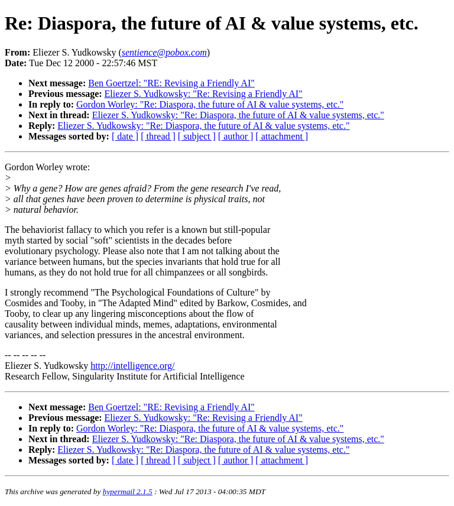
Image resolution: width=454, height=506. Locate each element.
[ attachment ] (281, 136)
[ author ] (236, 136)
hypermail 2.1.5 (128, 491)
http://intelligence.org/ (132, 366)
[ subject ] (197, 136)
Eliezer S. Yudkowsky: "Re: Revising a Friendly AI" (204, 94)
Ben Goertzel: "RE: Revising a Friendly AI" (171, 83)
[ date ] (125, 136)
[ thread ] (158, 136)
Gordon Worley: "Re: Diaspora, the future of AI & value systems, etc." (209, 104)
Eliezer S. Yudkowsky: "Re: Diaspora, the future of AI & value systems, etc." (238, 115)
